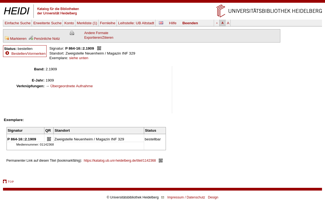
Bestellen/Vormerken (28, 54)
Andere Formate (96, 33)
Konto (69, 23)
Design (213, 197)
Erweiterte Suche (47, 23)
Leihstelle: (136, 23)
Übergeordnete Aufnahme (71, 86)
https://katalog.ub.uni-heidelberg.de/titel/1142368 (120, 160)
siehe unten (78, 58)
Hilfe (173, 23)
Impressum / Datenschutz (186, 197)
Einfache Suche (18, 23)
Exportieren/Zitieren (98, 38)
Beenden (190, 23)
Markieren (15, 39)
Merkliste (87, 23)
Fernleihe (108, 23)
